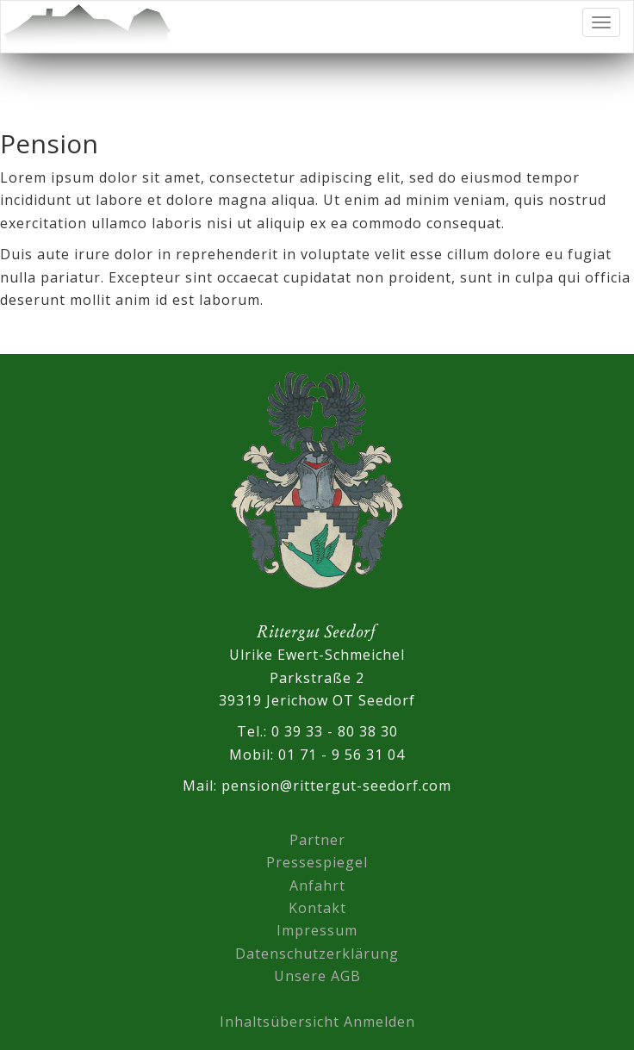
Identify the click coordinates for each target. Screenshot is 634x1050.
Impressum (317, 930)
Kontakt (317, 907)
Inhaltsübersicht (279, 1021)
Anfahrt (317, 885)
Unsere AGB (317, 975)
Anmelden (379, 1021)
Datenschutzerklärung (317, 953)
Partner (317, 839)
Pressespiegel (317, 862)
